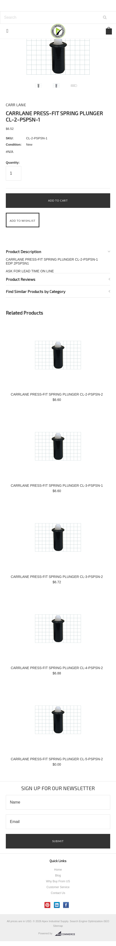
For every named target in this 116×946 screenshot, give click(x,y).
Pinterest (47, 905)
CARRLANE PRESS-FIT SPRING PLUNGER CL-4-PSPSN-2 (57, 668)
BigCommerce (66, 933)
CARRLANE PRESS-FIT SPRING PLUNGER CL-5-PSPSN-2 (57, 759)
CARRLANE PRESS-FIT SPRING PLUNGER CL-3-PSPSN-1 (57, 485)
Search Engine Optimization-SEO (89, 921)
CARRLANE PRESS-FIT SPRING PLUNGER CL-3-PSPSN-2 (57, 577)
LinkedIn (57, 905)
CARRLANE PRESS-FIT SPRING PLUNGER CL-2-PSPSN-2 (57, 394)
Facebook (66, 905)
